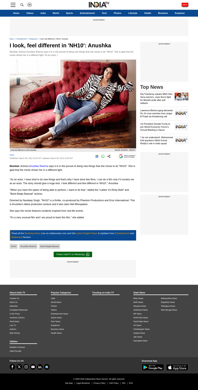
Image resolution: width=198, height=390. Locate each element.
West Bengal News (169, 310)
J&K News (137, 337)
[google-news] (47, 367)
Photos (117, 13)
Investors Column (17, 318)
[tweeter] (19, 367)
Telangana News (168, 306)
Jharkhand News (140, 310)
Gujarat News (139, 333)
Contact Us (14, 298)
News (12, 39)
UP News (137, 325)
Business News (57, 329)
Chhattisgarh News (141, 329)
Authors (13, 329)
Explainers (55, 325)
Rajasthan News (168, 302)
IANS (12, 155)
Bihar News (138, 298)
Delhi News (138, 302)
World (56, 13)
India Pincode (15, 351)
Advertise (14, 306)
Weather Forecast (17, 347)
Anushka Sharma (38, 166)
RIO (124, 383)
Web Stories (15, 333)
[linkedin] (40, 367)
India (43, 13)
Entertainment (87, 13)
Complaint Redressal (19, 310)
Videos (29, 13)
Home (16, 13)
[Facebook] (12, 367)
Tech (104, 13)
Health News (56, 333)
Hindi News (14, 321)
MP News (137, 314)
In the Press (15, 314)
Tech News (55, 321)
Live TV (13, 325)
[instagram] (26, 367)
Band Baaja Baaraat (49, 246)
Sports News (56, 318)
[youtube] (33, 367)
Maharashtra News (169, 298)
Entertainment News (59, 314)
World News (56, 302)
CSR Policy (114, 383)
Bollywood (33, 39)
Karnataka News (140, 341)
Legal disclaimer (83, 383)
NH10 (13, 246)
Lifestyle (132, 13)
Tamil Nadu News (140, 321)
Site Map (69, 383)
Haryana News (139, 306)
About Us (14, 302)
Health (147, 13)
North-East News (140, 318)
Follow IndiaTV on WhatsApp (72, 254)
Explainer (180, 13)
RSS (131, 383)
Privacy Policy (99, 383)
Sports (69, 13)
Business (163, 13)
